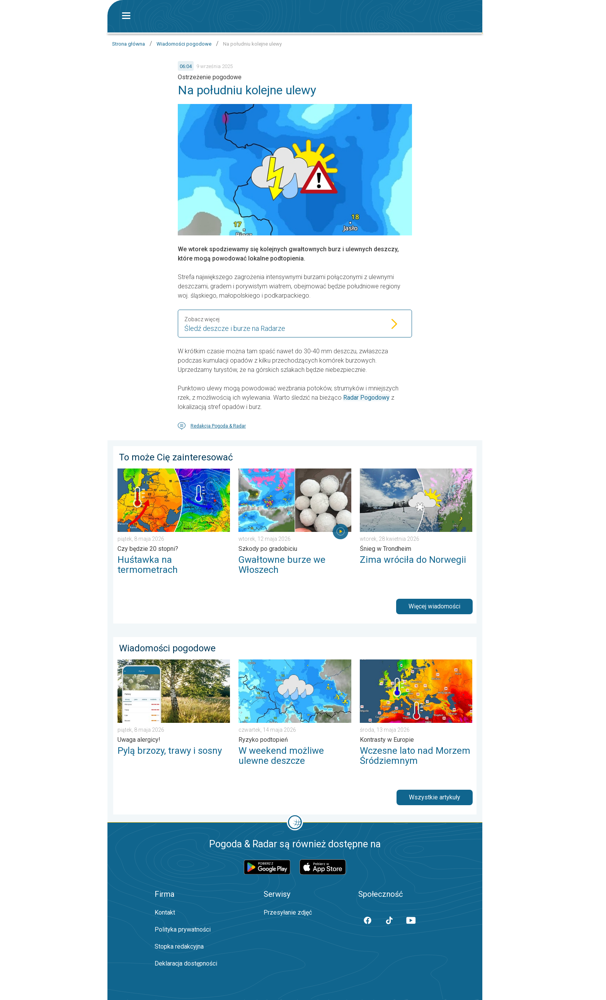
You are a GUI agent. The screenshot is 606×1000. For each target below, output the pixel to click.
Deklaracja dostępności (186, 963)
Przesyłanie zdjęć (288, 912)
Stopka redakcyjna (179, 946)
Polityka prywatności (183, 929)
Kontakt (165, 912)
